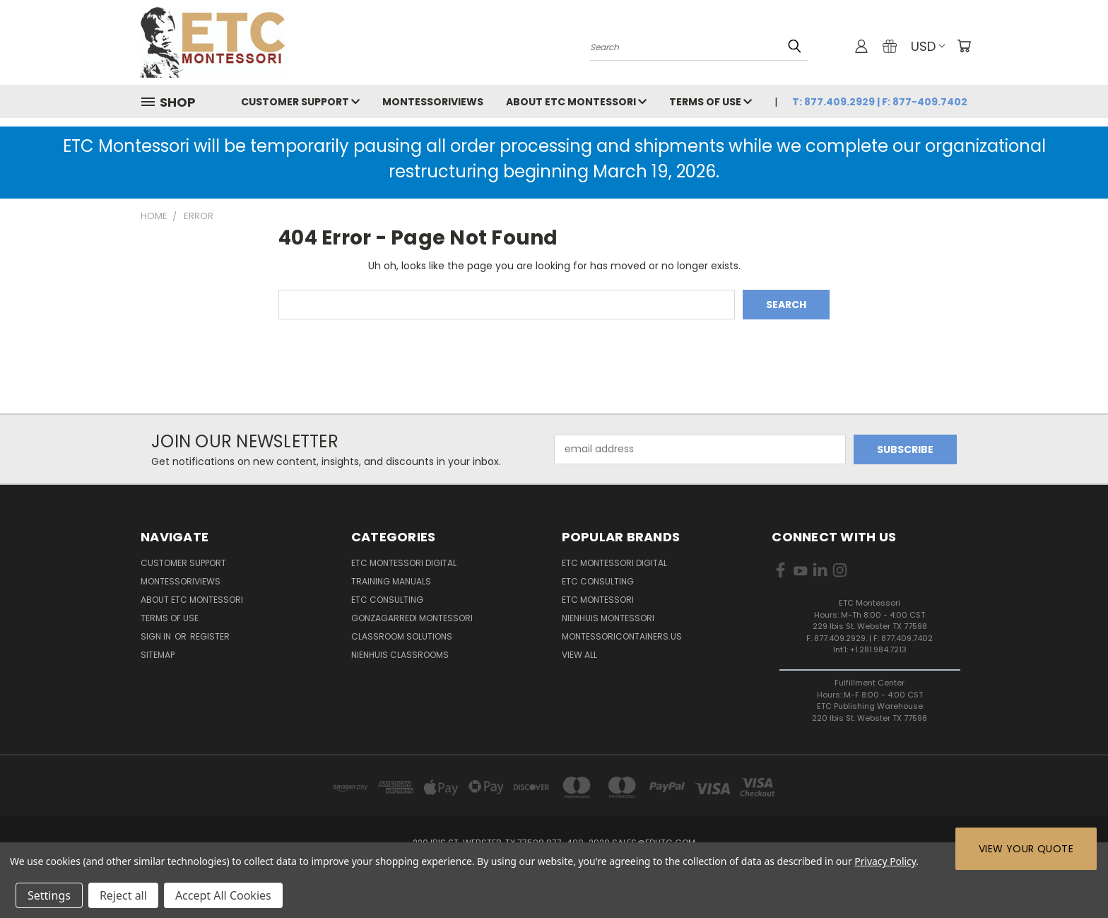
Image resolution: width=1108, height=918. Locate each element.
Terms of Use (710, 102)
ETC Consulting (387, 600)
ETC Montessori (598, 600)
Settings (49, 895)
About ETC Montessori (576, 102)
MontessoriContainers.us (622, 636)
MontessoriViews (432, 102)
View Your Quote (1026, 849)
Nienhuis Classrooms (400, 655)
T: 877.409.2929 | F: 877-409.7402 (879, 102)
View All (579, 655)
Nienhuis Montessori (608, 618)
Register (210, 636)
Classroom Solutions (401, 636)
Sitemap (158, 655)
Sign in (157, 636)
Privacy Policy (885, 861)
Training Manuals (391, 581)
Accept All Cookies (223, 895)
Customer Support (300, 102)
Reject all (123, 895)
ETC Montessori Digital (403, 563)
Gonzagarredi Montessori (412, 618)
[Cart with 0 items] (964, 46)
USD (928, 46)
